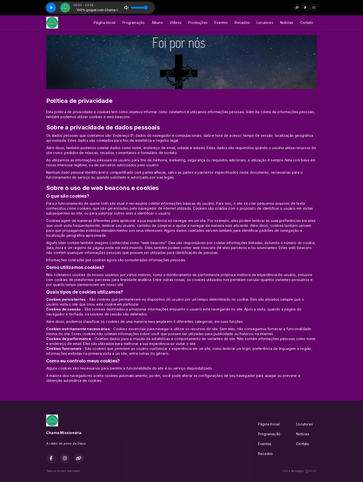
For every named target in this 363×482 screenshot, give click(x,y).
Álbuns (157, 22)
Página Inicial (104, 22)
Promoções (198, 22)
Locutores (265, 22)
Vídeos (176, 22)
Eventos (221, 22)
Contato (306, 22)
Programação (133, 22)
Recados (242, 22)
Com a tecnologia (300, 471)
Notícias (286, 22)
